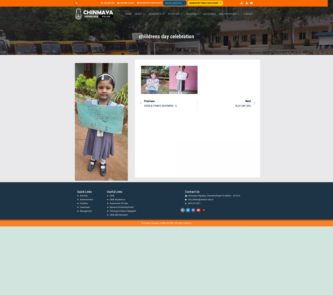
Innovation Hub (228, 9)
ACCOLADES (209, 9)
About (143, 9)
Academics (158, 9)
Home (132, 9)
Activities (176, 9)
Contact (246, 9)
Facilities (193, 9)
